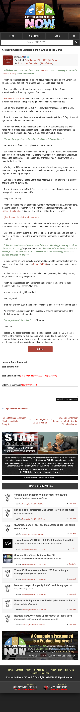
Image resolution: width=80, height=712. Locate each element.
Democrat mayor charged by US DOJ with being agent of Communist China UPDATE (43, 588)
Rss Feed (45, 674)
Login (57, 35)
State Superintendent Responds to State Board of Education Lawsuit (65, 422)
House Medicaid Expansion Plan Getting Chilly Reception (14, 422)
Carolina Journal (9, 73)
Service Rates (40, 671)
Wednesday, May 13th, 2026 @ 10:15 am (34, 581)
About (28, 671)
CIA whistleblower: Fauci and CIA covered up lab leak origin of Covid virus (44, 528)
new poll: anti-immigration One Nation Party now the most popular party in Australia (44, 513)
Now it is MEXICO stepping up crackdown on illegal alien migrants (43, 619)
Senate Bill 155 (40, 264)
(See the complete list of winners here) (21, 217)
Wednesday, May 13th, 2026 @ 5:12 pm (33, 551)
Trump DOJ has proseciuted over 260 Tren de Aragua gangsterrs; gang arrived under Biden (41, 573)
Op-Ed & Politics (40, 424)
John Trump (45, 70)
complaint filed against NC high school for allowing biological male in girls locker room (40, 498)
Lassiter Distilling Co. (11, 211)
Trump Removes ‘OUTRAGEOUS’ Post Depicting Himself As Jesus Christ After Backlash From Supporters (44, 543)
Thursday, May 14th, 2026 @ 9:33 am (33, 536)
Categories (34, 35)
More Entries (46, 63)
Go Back (40, 349)
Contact (19, 671)
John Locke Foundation (28, 63)
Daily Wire (73, 550)
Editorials (47, 421)
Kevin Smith (72, 565)
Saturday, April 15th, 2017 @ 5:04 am (41, 60)
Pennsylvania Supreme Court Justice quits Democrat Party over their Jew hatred (44, 603)
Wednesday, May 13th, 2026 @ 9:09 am (33, 626)
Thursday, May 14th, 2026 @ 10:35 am (33, 520)
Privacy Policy (56, 671)
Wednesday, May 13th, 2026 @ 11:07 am (34, 566)
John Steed (72, 505)
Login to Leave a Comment (16, 410)
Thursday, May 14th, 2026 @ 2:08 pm (33, 505)
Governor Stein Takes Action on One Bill (34, 556)
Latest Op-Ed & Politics (40, 487)
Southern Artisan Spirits (15, 98)
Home (11, 35)
